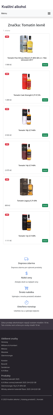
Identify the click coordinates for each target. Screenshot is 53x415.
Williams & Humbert (9, 345)
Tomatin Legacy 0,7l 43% (27, 201)
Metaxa (4, 349)
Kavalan (4, 360)
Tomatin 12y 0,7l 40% (27, 236)
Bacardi (4, 364)
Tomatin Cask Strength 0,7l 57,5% (27, 95)
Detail (45, 65)
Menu (4, 13)
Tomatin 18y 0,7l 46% (27, 130)
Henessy (4, 342)
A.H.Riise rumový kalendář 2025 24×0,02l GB (18, 382)
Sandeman (5, 367)
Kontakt (40, 399)
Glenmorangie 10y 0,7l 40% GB (13, 386)
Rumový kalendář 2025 (10, 379)
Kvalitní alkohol (13, 399)
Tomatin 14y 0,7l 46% (27, 165)
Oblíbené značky (9, 338)
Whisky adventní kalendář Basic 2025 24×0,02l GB (20, 389)
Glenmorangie (7, 355)
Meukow (4, 352)
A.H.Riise (4, 371)
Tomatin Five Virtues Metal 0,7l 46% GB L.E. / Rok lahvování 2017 (27, 59)
